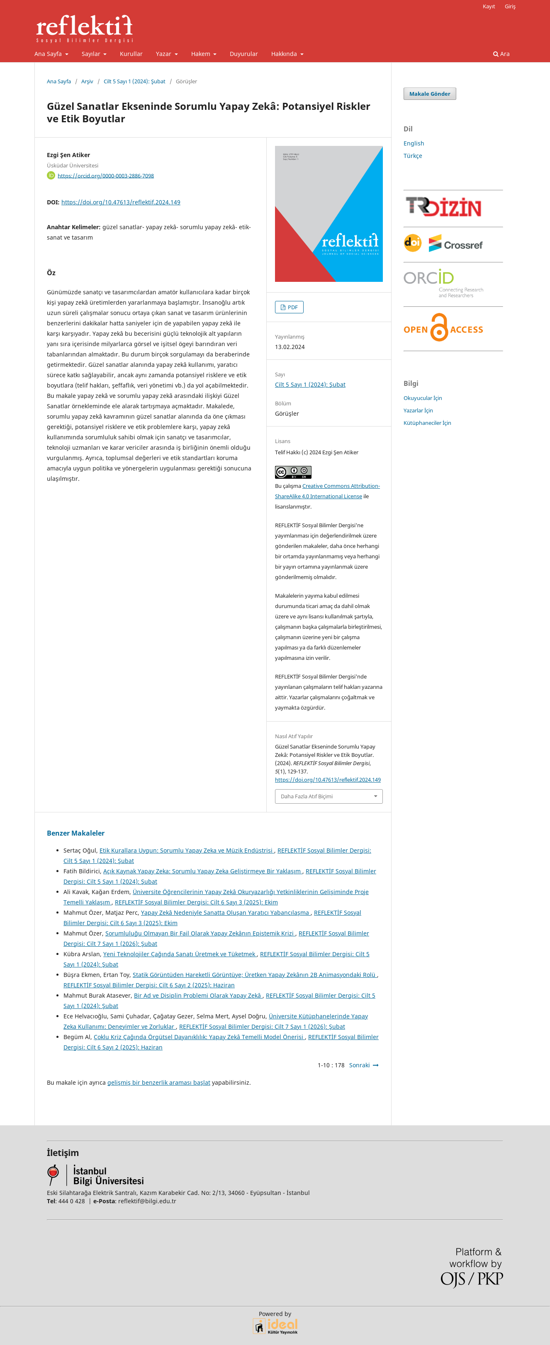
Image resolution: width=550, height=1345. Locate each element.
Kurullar (131, 54)
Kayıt (489, 6)
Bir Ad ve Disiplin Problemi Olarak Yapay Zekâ (198, 995)
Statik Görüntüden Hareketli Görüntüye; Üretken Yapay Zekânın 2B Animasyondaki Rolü (255, 975)
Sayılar (92, 54)
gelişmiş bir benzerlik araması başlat (158, 1082)
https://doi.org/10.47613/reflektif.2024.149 (120, 202)
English (414, 143)
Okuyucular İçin (423, 398)
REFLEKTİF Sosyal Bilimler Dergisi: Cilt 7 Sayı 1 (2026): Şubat (262, 1026)
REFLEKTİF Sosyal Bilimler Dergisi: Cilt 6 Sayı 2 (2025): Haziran (149, 985)
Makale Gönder (429, 93)
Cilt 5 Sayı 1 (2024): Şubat (134, 81)
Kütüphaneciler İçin (427, 423)
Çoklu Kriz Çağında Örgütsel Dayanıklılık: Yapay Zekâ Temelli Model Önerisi (199, 1037)
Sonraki (359, 1065)
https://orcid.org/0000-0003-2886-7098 (106, 175)
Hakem (201, 54)
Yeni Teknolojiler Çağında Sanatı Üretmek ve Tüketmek (180, 954)
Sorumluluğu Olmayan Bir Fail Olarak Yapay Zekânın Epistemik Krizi (200, 933)
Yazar (164, 54)
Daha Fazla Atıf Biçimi (307, 796)
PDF (292, 307)
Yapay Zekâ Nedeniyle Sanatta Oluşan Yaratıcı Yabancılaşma (226, 912)
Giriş (510, 6)
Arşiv (87, 81)
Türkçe (413, 156)
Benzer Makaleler (76, 833)
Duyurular (244, 54)
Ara (501, 54)
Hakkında (285, 54)
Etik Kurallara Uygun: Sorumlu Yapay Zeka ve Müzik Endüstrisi (187, 850)
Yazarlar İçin (418, 410)
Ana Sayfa (48, 54)
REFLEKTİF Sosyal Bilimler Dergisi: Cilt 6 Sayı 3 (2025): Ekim (196, 902)
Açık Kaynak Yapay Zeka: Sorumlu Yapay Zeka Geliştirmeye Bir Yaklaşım (202, 871)
